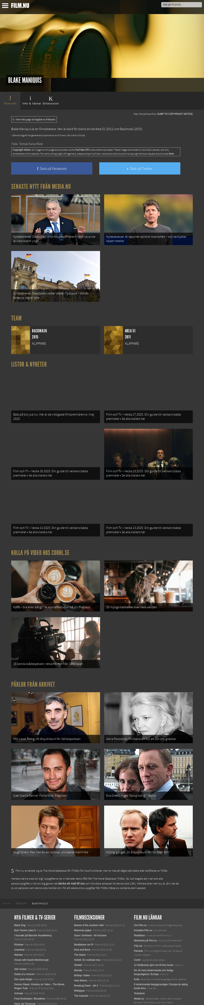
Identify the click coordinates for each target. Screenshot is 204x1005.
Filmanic (138, 925)
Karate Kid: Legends (25, 997)
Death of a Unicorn (24, 948)
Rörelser (18, 919)
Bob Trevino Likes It (25, 904)
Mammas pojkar (83, 904)
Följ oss (138, 920)
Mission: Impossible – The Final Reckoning (37, 983)
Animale (18, 968)
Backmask (126, 129)
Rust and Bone (82, 924)
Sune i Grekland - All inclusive (90, 910)
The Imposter (81, 970)
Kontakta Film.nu (143, 904)
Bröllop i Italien (82, 950)
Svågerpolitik (141, 982)
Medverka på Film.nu (145, 915)
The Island (80, 929)
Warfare (18, 929)
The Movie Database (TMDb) (109, 853)
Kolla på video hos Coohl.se (40, 540)
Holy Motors (80, 955)
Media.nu (139, 973)
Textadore (139, 968)
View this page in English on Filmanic (34, 119)
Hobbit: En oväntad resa (87, 934)
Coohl (137, 934)
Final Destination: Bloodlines (29, 973)
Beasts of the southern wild (89, 899)
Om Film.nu (140, 899)
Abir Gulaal (20, 943)
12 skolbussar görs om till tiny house (153, 939)
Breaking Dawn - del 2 (86, 960)
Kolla (136, 953)
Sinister (78, 939)
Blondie (78, 944)
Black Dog (19, 899)
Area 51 (100, 129)
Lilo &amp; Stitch (23, 992)
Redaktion (139, 910)
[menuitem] (6, 878)
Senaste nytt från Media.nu (41, 186)
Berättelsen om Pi (84, 919)
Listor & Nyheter (29, 359)
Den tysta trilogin (23, 953)
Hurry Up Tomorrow (24, 978)
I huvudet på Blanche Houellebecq (33, 910)
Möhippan (79, 965)
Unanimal (19, 924)
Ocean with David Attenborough (31, 934)
